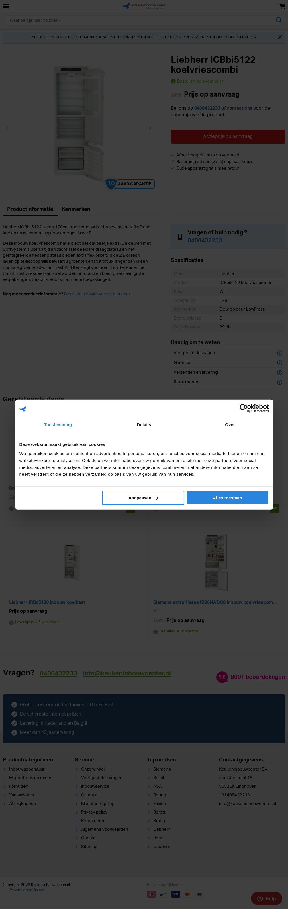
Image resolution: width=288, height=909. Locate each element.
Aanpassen (143, 497)
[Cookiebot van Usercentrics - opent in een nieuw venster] (244, 408)
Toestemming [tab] (58, 424)
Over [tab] (230, 424)
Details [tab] (144, 424)
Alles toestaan (227, 497)
